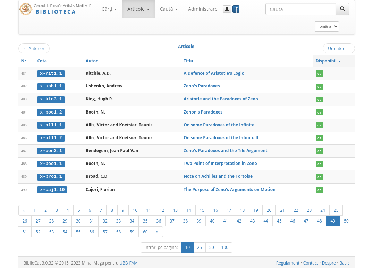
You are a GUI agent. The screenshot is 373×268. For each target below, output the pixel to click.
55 (78, 230)
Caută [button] (169, 9)
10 (135, 208)
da (319, 73)
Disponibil (328, 61)
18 (242, 208)
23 (309, 208)
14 (188, 208)
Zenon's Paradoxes (203, 111)
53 (51, 230)
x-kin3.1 (51, 99)
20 (269, 208)
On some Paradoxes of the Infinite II (221, 137)
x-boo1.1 (51, 163)
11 (148, 208)
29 (64, 219)
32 (105, 219)
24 (322, 208)
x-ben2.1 (51, 150)
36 (158, 219)
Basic (345, 262)
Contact (310, 262)
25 (336, 208)
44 (265, 219)
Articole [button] (138, 9)
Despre (329, 262)
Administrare (203, 9)
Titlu (188, 61)
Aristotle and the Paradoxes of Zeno (221, 99)
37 (172, 219)
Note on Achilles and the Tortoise (218, 175)
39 (198, 219)
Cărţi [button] (109, 9)
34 (131, 219)
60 (145, 230)
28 (51, 219)
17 (229, 208)
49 (333, 219)
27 (38, 219)
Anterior (34, 48)
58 (118, 230)
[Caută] (342, 9)
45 (279, 219)
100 (225, 246)
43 (252, 219)
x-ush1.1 (51, 86)
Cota (42, 61)
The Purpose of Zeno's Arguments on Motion (229, 188)
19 (255, 208)
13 (175, 208)
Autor (92, 61)
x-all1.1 (51, 124)
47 (306, 219)
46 (292, 219)
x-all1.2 (51, 137)
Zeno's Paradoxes (202, 86)
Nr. (24, 61)
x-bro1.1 (51, 175)
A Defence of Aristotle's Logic (214, 73)
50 (346, 219)
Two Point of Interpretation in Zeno (220, 163)
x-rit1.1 (51, 73)
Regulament (287, 262)
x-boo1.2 (51, 111)
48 (319, 219)
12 (162, 208)
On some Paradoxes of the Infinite (219, 124)
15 (202, 208)
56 (92, 230)
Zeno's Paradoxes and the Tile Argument (225, 150)
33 (118, 219)
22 (296, 208)
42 (239, 219)
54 (64, 230)
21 (282, 208)
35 (145, 219)
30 (78, 219)
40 (212, 219)
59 (131, 230)
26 (25, 219)
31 (92, 219)
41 (225, 219)
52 (38, 230)
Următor (338, 48)
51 (25, 230)
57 (105, 230)
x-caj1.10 (52, 188)
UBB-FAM (128, 262)
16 (215, 208)
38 (185, 219)
